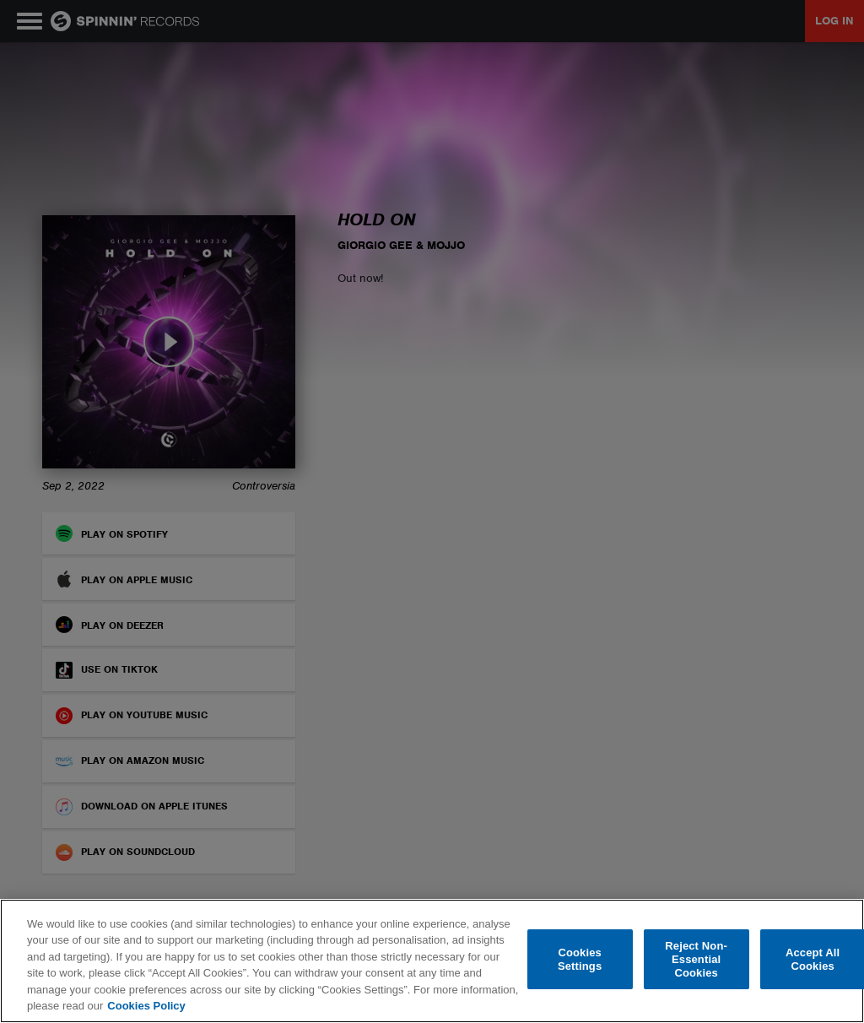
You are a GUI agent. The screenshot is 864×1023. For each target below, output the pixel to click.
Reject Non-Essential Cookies (696, 959)
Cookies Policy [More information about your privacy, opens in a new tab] (146, 1005)
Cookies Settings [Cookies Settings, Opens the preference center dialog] (580, 959)
